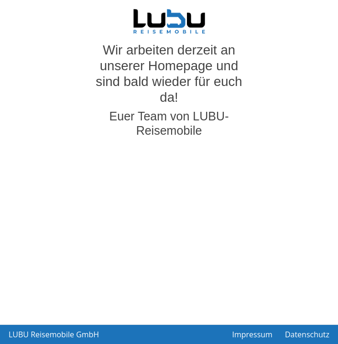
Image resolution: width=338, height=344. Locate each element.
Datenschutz (307, 334)
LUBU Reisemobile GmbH (54, 334)
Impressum (252, 334)
